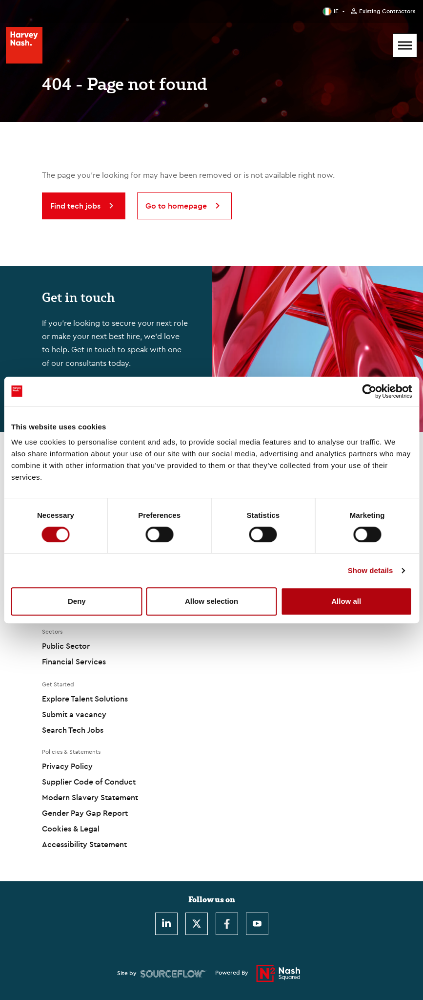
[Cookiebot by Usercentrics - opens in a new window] (369, 391)
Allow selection (211, 601)
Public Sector (66, 646)
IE (336, 11)
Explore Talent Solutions (85, 698)
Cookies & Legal (71, 828)
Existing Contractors (387, 11)
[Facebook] (227, 924)
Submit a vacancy (74, 714)
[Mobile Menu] (405, 45)
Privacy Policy (67, 766)
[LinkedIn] (166, 924)
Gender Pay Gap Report (85, 813)
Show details (370, 570)
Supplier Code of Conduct (89, 782)
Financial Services (74, 661)
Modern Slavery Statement (90, 797)
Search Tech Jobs (72, 730)
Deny (77, 601)
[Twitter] (196, 924)
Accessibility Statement (84, 844)
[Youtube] (257, 924)
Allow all (346, 601)
